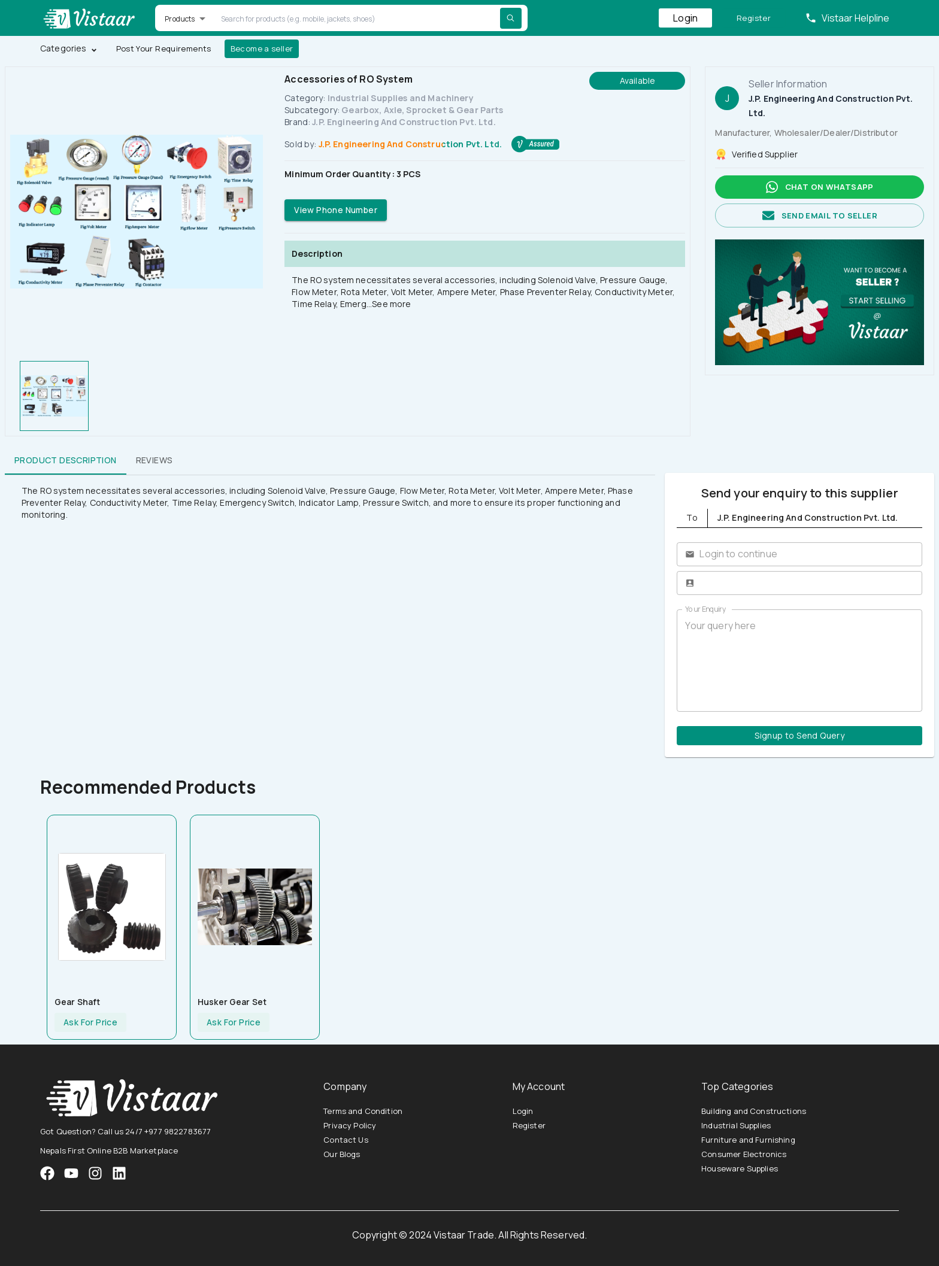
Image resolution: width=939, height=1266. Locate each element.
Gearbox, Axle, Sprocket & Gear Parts (422, 110)
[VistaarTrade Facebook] (47, 1173)
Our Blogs (341, 1154)
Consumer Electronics (743, 1154)
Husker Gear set (232, 1001)
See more (391, 303)
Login (685, 18)
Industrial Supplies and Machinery (401, 98)
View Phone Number (335, 210)
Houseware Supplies (739, 1168)
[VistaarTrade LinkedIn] (119, 1173)
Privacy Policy (349, 1125)
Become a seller (262, 49)
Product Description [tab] (65, 460)
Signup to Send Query (799, 736)
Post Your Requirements (163, 49)
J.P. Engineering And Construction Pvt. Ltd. (403, 121)
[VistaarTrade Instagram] (71, 1173)
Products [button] (180, 19)
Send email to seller (819, 215)
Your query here (799, 660)
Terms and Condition (362, 1111)
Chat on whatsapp (819, 187)
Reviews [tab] (154, 460)
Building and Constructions (753, 1111)
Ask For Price (90, 1023)
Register (753, 18)
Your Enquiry (705, 609)
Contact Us (345, 1139)
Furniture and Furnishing (748, 1139)
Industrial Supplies (736, 1125)
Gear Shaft (77, 1001)
